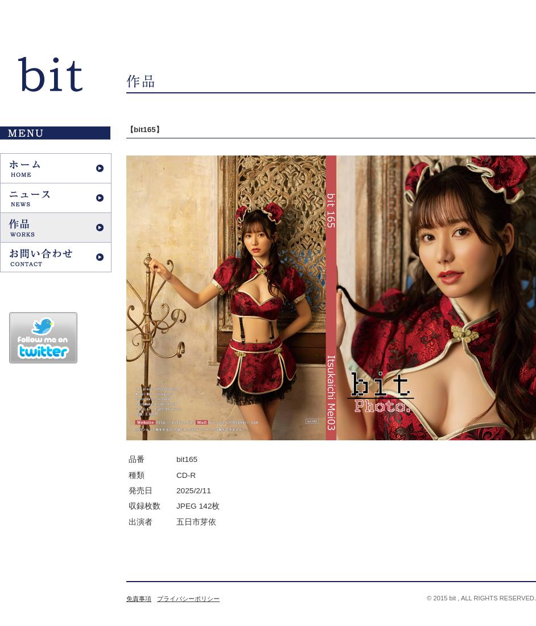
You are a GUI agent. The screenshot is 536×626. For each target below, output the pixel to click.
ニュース (56, 198)
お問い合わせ (56, 257)
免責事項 (138, 598)
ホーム (56, 168)
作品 (56, 227)
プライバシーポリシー (188, 598)
